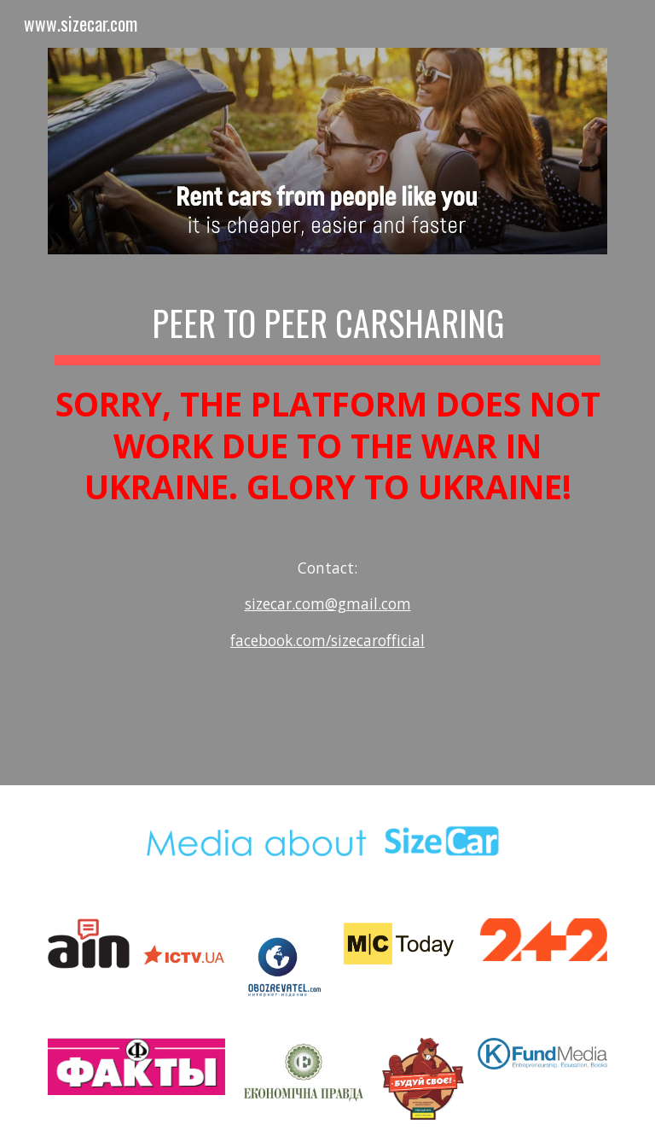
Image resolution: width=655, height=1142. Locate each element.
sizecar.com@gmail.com (328, 603)
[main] (327, 495)
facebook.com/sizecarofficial (327, 640)
